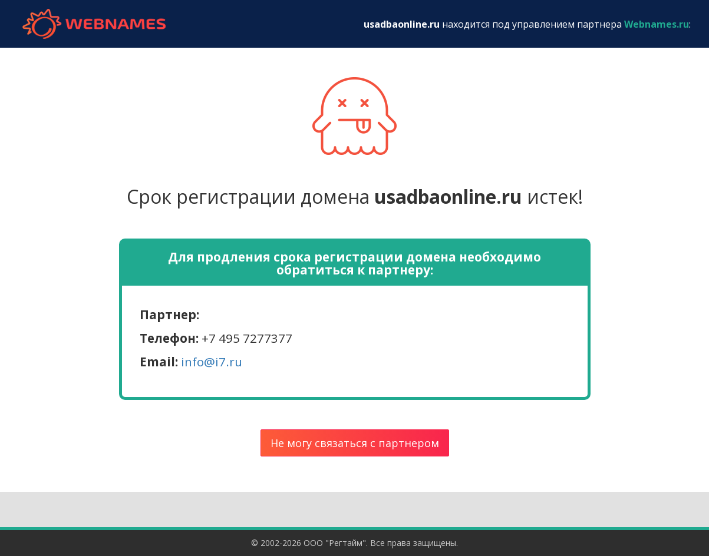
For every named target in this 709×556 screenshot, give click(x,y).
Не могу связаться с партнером (355, 443)
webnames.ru (94, 24)
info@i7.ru (211, 361)
